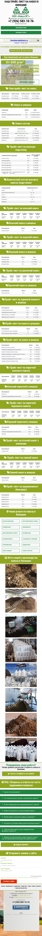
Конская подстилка (8, 521)
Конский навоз (27, 533)
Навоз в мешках (7, 550)
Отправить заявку (8, 881)
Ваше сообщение (5, 869)
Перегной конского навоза (10, 533)
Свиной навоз (26, 545)
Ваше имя (3, 858)
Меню (38, 40)
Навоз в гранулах (27, 550)
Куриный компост (8, 539)
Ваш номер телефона (6, 863)
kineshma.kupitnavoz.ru (19, 40)
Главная (3, 886)
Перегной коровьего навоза (30, 521)
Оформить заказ (21, 32)
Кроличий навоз (7, 545)
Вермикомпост (27, 527)
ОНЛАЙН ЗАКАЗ (27, 82)
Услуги (29, 886)
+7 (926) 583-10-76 (21, 21)
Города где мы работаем (21, 888)
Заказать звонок (15, 50)
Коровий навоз (7, 527)
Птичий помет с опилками (30, 539)
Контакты (38, 886)
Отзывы (33, 886)
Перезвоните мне (21, 28)
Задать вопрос (27, 50)
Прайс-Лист (24, 886)
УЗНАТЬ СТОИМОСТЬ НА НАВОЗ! (21, 774)
